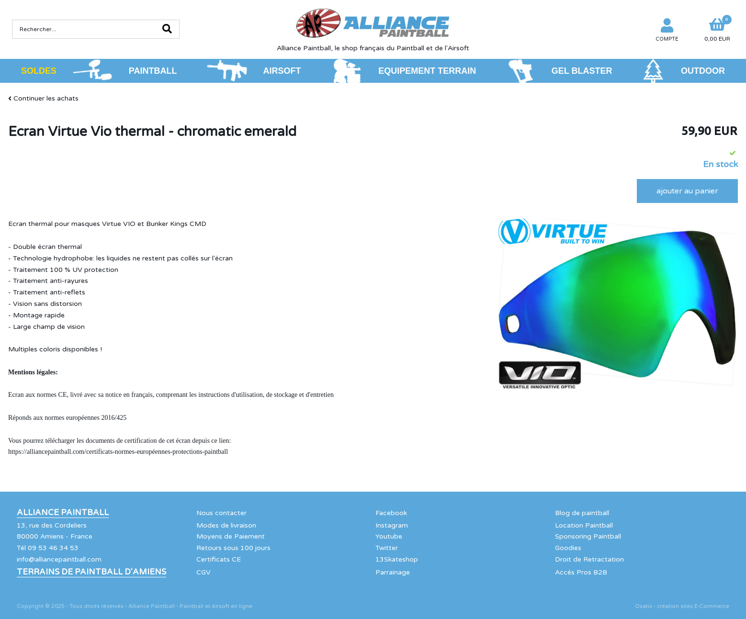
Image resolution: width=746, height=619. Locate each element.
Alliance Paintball (63, 513)
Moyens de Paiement (230, 536)
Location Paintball (584, 525)
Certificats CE (218, 559)
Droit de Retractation (589, 559)
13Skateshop (396, 559)
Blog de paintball (582, 513)
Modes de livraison (226, 525)
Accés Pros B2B (581, 572)
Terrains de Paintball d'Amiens (91, 572)
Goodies (568, 548)
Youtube (388, 536)
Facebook (391, 513)
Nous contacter (221, 513)
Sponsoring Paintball (588, 536)
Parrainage (392, 572)
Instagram (391, 525)
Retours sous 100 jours (233, 548)
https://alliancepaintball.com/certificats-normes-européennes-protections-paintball (118, 451)
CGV (203, 572)
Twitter (386, 548)
